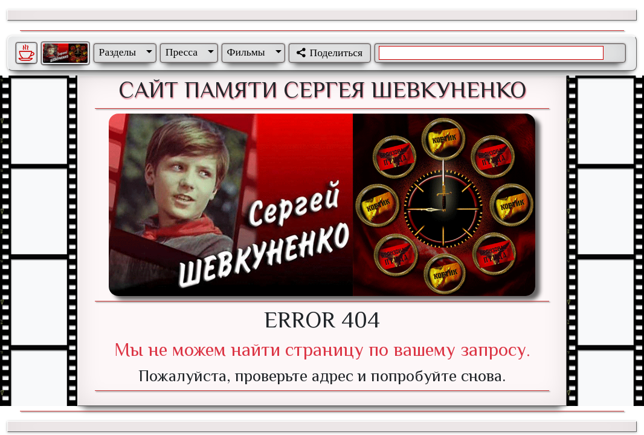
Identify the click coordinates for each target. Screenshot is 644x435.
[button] (123, 52)
